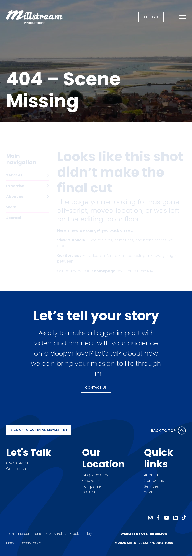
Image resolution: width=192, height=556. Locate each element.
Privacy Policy (55, 533)
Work (148, 491)
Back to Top (168, 430)
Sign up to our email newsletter (39, 429)
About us (152, 474)
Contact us (16, 468)
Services (151, 486)
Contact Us (96, 387)
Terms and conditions (23, 533)
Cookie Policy (81, 533)
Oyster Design (154, 533)
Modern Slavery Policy (23, 543)
